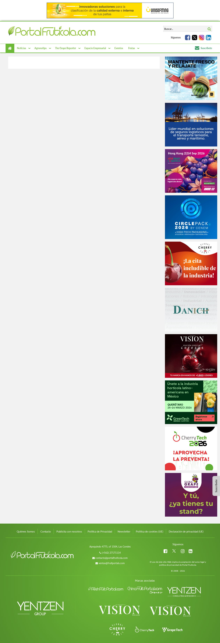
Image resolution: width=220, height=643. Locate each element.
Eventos (118, 48)
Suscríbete (203, 48)
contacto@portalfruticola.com (111, 557)
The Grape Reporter (65, 48)
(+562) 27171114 (111, 552)
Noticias (21, 48)
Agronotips (40, 48)
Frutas (131, 48)
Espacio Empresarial (95, 48)
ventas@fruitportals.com (112, 563)
